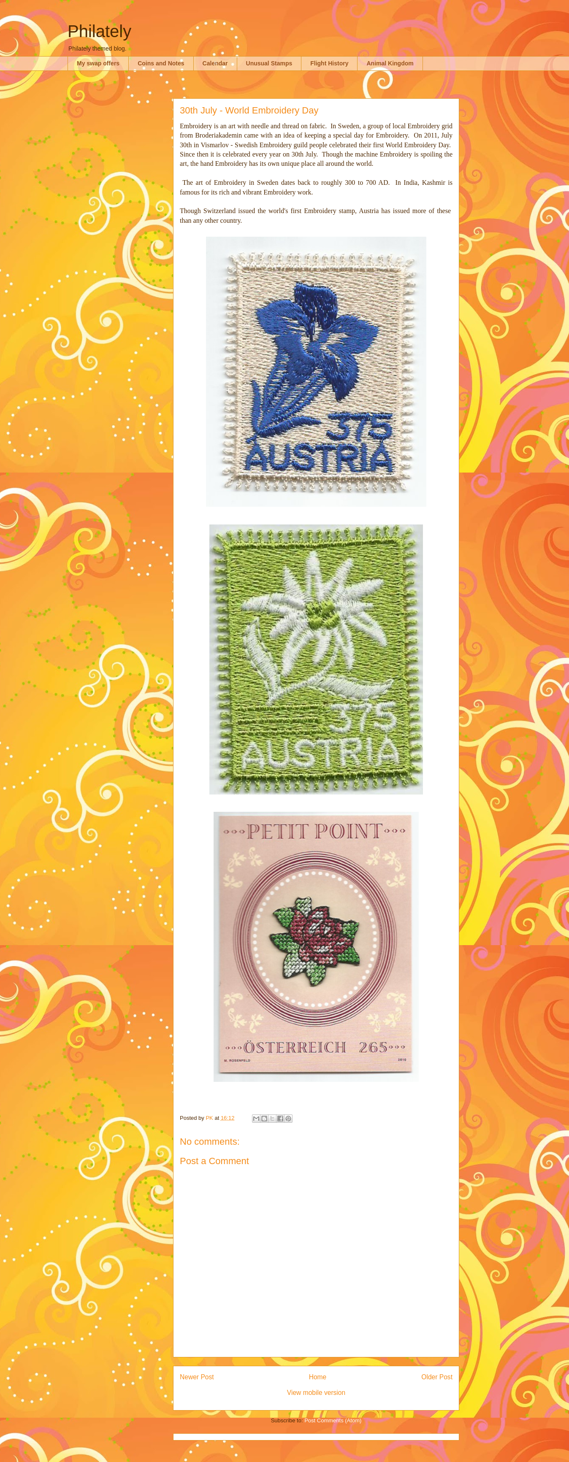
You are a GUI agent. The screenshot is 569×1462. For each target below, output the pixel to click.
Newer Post (197, 1377)
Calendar (215, 63)
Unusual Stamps (269, 63)
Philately (99, 31)
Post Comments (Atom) (332, 1420)
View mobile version (316, 1392)
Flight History (329, 63)
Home (318, 1377)
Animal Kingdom (389, 63)
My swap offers (98, 63)
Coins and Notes (161, 63)
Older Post (436, 1377)
